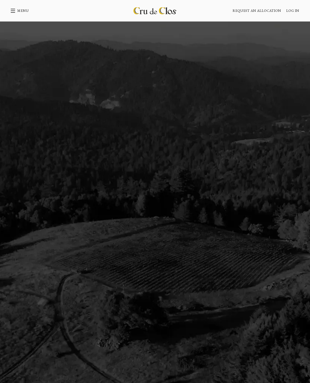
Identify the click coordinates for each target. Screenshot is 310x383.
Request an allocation (257, 10)
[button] (20, 10)
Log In (292, 10)
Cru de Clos (155, 10)
